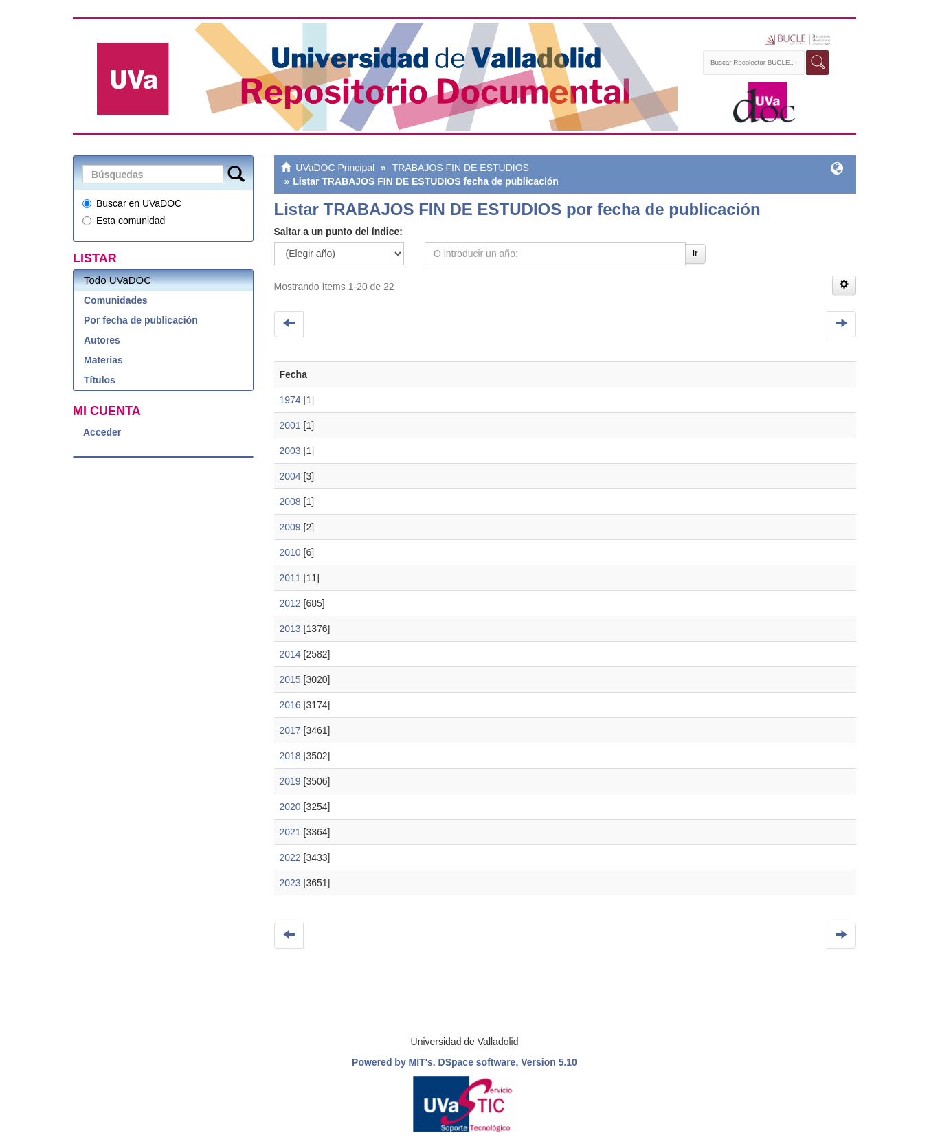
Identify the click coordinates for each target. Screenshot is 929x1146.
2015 (290, 679)
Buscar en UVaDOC (131, 203)
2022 (290, 857)
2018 (290, 755)
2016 (290, 704)
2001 (290, 425)
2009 (290, 526)
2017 (290, 730)
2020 (290, 806)
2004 (290, 476)
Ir (695, 253)
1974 (290, 399)
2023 (290, 882)
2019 (290, 781)
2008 (290, 501)
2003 (290, 450)
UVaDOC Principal (334, 167)
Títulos (99, 379)
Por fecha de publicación (141, 320)
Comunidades (116, 300)
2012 (290, 603)
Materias (103, 360)
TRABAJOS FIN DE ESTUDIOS (460, 167)
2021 (290, 832)
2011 (290, 577)
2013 (290, 628)
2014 (290, 654)
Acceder (102, 432)
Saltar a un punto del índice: (338, 231)
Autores (102, 340)
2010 (290, 552)
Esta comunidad (123, 220)
